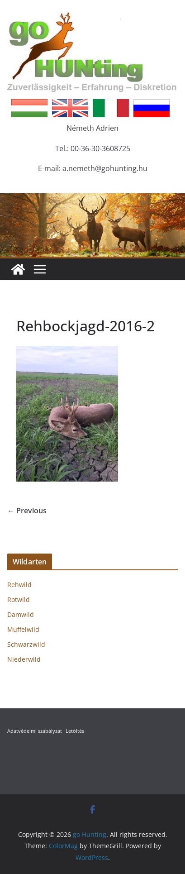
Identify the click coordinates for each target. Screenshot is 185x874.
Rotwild (18, 599)
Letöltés (75, 730)
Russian (151, 108)
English (70, 108)
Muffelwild (23, 629)
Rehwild (19, 584)
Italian (111, 108)
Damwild (20, 614)
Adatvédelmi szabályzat (34, 730)
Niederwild (24, 659)
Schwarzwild (26, 644)
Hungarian (29, 108)
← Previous (27, 511)
